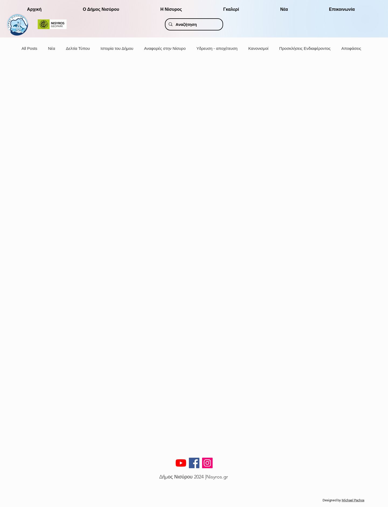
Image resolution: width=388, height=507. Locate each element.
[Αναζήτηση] (194, 24)
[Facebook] (194, 463)
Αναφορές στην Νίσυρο (165, 48)
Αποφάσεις (351, 48)
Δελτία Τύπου (78, 48)
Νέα (51, 48)
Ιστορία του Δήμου (117, 48)
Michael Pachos (353, 500)
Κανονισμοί (258, 48)
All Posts (29, 48)
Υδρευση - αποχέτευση (216, 48)
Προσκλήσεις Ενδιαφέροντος (305, 48)
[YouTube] (181, 463)
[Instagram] (207, 463)
